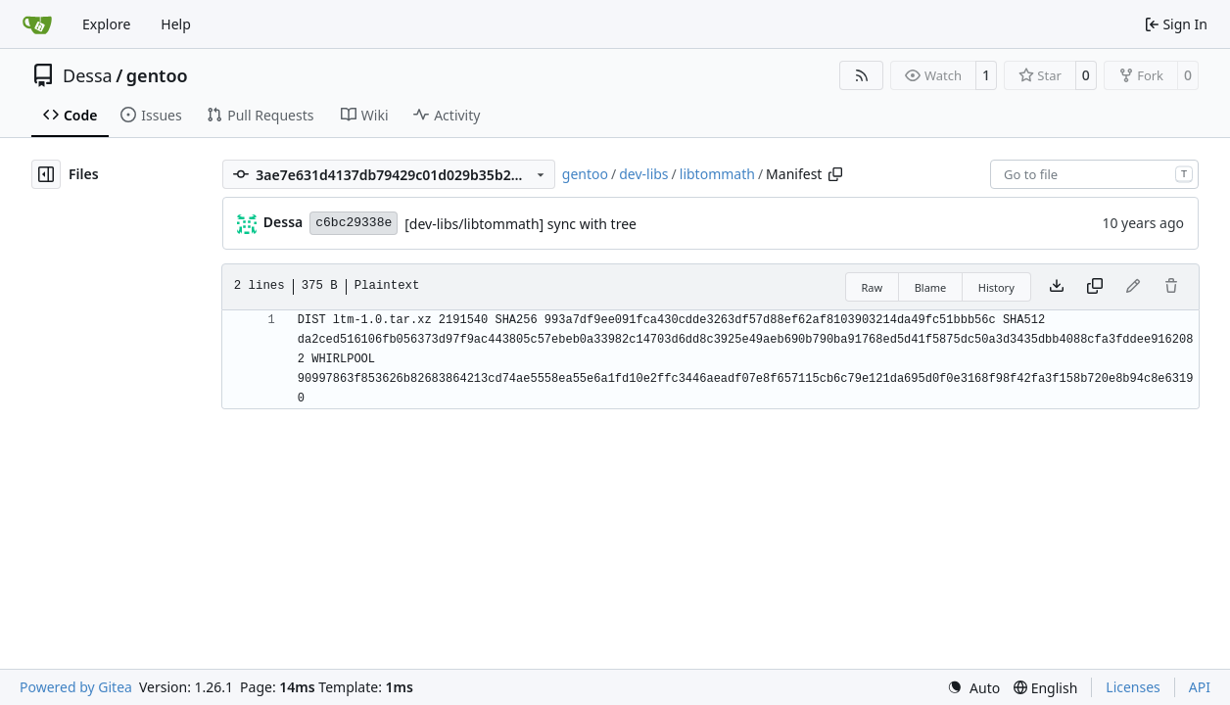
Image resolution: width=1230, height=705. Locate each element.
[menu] (973, 688)
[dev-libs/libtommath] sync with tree (520, 223)
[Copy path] (835, 174)
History (996, 287)
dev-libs (643, 173)
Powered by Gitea (76, 687)
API (1199, 687)
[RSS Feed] (861, 75)
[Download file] (1056, 287)
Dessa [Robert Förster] (283, 221)
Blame (931, 287)
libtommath (717, 173)
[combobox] (1094, 174)
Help (176, 24)
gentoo (157, 75)
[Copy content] (1095, 287)
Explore (106, 24)
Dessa (88, 75)
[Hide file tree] (46, 174)
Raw (872, 287)
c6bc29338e (353, 222)
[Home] (37, 24)
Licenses (1133, 687)
